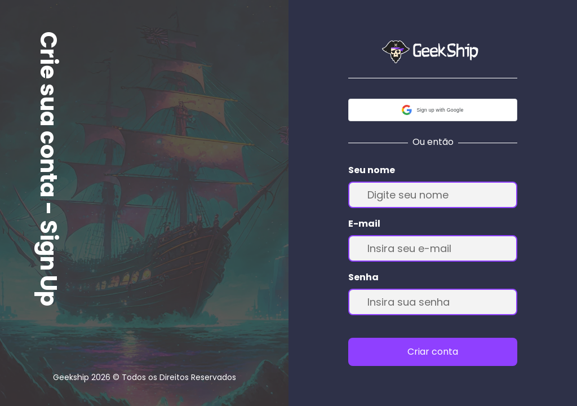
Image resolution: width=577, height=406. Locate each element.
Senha (363, 277)
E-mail (364, 223)
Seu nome (371, 170)
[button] (432, 110)
